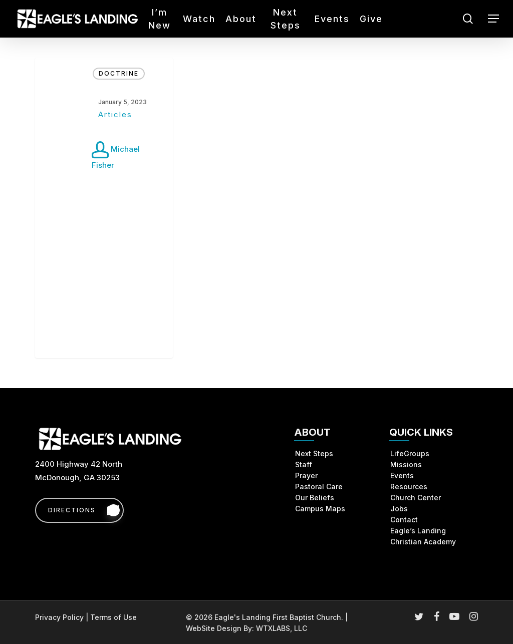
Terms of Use (113, 617)
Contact (404, 519)
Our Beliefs (314, 497)
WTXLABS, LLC (281, 628)
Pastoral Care (319, 486)
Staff (303, 464)
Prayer (306, 475)
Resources (408, 486)
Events (402, 475)
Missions (406, 464)
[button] (493, 19)
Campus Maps (320, 508)
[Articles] (104, 208)
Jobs (399, 508)
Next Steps (314, 453)
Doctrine (119, 73)
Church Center (415, 497)
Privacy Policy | (62, 617)
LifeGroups (409, 453)
